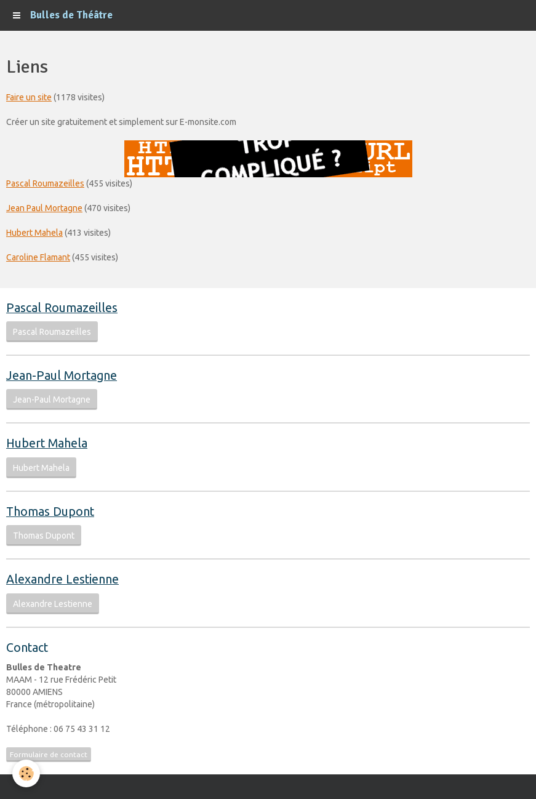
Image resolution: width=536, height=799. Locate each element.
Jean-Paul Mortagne (51, 399)
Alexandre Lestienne (52, 604)
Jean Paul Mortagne (44, 208)
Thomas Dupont (43, 535)
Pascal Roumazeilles (45, 183)
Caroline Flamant (38, 257)
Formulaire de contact (48, 754)
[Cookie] (26, 773)
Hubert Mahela (34, 233)
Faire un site (29, 97)
